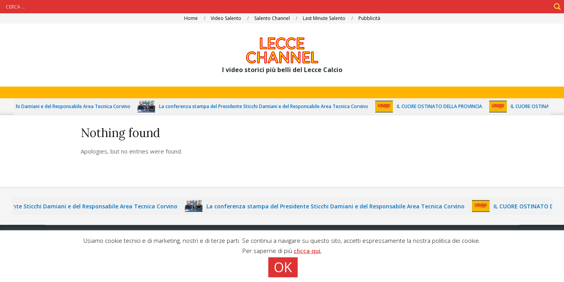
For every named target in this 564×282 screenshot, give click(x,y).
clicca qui (307, 251)
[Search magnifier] (557, 6)
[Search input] (277, 6)
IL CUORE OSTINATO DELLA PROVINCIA (448, 106)
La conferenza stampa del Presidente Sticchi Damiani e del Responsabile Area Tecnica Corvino (272, 106)
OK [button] (283, 267)
